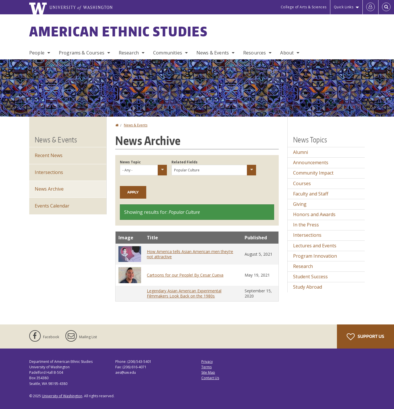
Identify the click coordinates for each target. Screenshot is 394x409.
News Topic (130, 162)
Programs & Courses (81, 53)
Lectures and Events (314, 245)
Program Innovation (315, 256)
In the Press (306, 225)
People (36, 53)
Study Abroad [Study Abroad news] (307, 287)
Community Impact (313, 173)
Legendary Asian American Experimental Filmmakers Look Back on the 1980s (184, 293)
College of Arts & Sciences (304, 7)
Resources (254, 53)
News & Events (212, 53)
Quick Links (344, 7)
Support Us (365, 337)
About (287, 53)
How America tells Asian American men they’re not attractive (190, 254)
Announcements (310, 162)
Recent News (49, 155)
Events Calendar (52, 206)
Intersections (49, 172)
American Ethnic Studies (118, 31)
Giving (300, 204)
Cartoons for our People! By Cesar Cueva (185, 275)
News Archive (49, 189)
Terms (206, 367)
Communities (167, 53)
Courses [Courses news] (302, 183)
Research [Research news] (303, 266)
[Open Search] (386, 7)
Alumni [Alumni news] (300, 152)
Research (129, 53)
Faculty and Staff (310, 194)
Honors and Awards (314, 214)
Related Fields (184, 162)
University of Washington (62, 396)
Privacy (207, 361)
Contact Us (210, 377)
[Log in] (370, 7)
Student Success (310, 276)
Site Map (208, 372)
